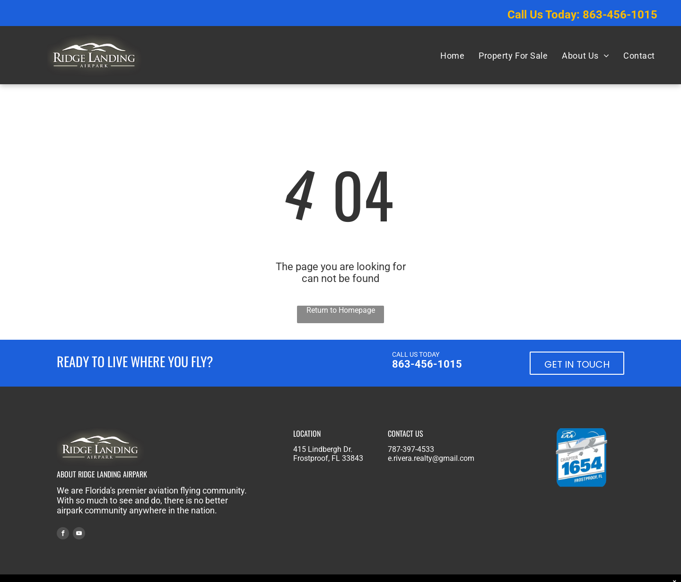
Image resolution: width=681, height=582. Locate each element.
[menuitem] (452, 55)
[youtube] (79, 534)
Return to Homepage (340, 310)
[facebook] (63, 534)
